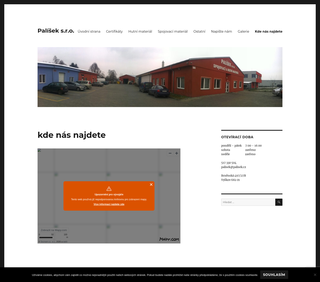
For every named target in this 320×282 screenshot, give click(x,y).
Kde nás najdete (268, 31)
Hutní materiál (140, 31)
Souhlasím (274, 275)
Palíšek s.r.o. (56, 30)
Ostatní (199, 31)
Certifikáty (114, 31)
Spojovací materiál (173, 31)
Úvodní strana (89, 31)
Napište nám (221, 31)
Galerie (243, 31)
